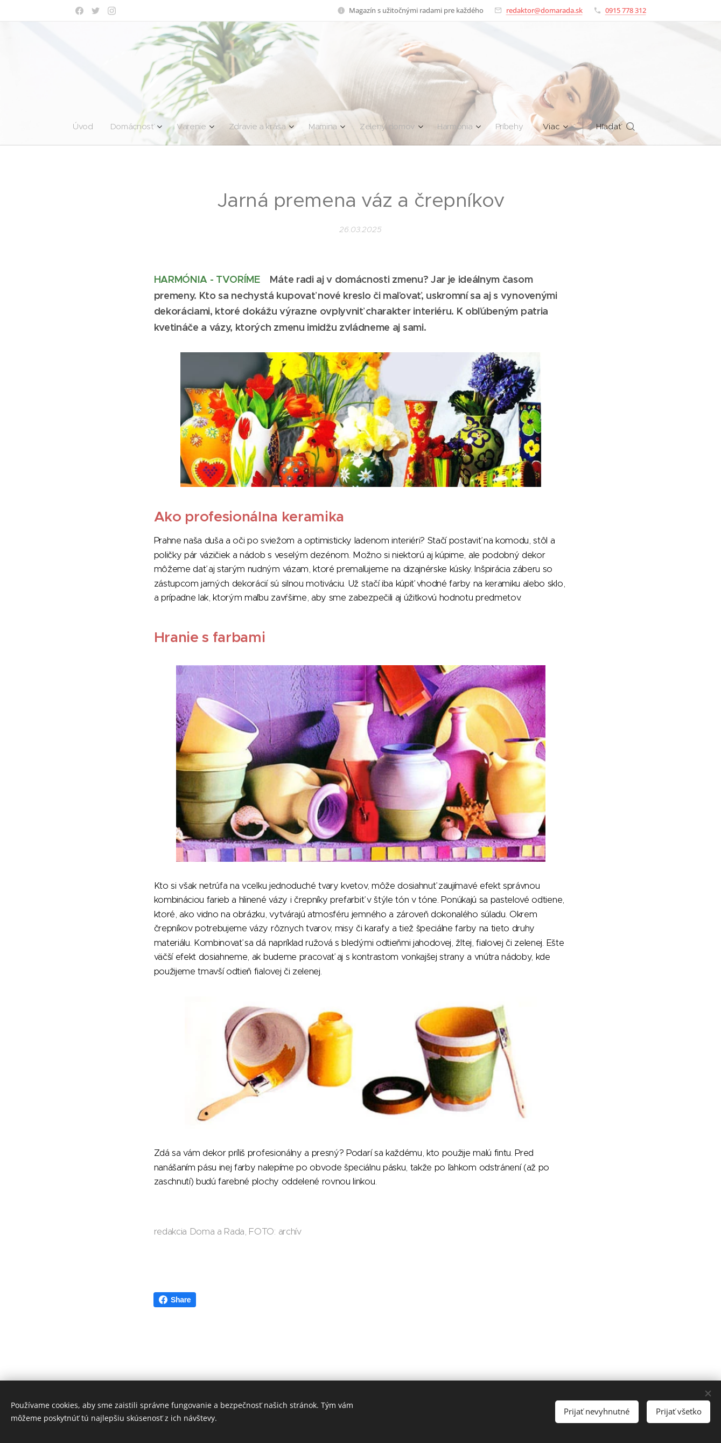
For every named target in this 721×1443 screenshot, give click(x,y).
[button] (621, 126)
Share (175, 1299)
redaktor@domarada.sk (544, 10)
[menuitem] (81, 126)
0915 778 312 (625, 10)
